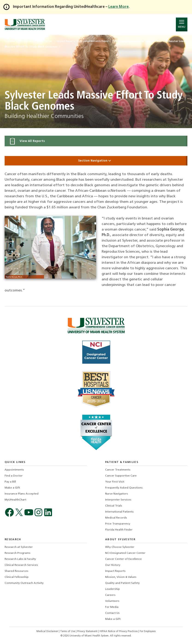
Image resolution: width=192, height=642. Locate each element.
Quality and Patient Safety (122, 583)
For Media (111, 607)
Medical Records (116, 517)
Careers (110, 595)
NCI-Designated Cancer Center (125, 553)
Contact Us (112, 613)
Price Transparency (117, 523)
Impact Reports (115, 571)
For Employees (148, 631)
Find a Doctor (14, 475)
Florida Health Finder (119, 529)
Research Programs (17, 553)
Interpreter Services (118, 499)
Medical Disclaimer (47, 631)
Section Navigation (96, 160)
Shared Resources (16, 571)
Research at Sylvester (19, 547)
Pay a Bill (10, 481)
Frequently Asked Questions (124, 487)
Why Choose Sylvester (119, 547)
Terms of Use (68, 631)
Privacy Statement (87, 631)
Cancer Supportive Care (121, 475)
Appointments (14, 469)
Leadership (112, 589)
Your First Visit (114, 481)
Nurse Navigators (116, 493)
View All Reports (27, 141)
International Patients (119, 511)
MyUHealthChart (15, 499)
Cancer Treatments (117, 469)
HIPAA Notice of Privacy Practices (119, 631)
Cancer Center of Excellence (123, 559)
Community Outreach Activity (24, 583)
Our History (112, 565)
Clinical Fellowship (17, 577)
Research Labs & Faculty (20, 559)
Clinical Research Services (21, 565)
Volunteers (112, 601)
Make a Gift (12, 487)
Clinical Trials (113, 505)
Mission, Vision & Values (120, 577)
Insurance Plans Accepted (21, 493)
